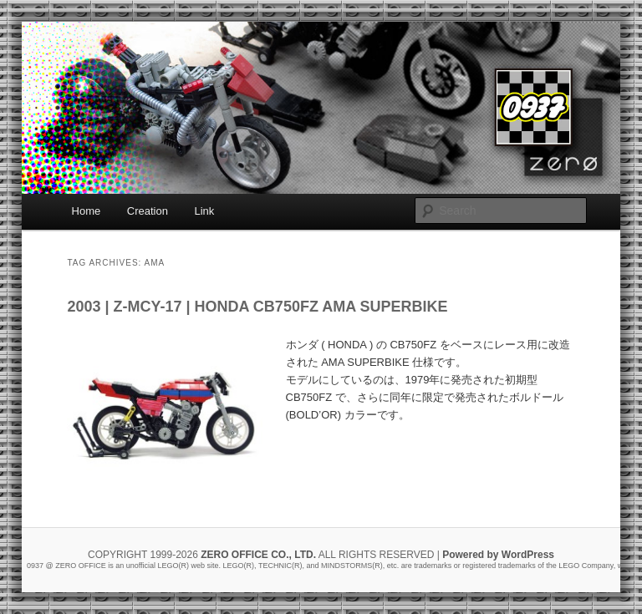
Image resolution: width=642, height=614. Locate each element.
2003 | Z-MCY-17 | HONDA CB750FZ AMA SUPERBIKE (257, 306)
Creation (147, 211)
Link (204, 211)
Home (86, 211)
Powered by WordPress (498, 555)
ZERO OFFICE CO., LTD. (258, 555)
